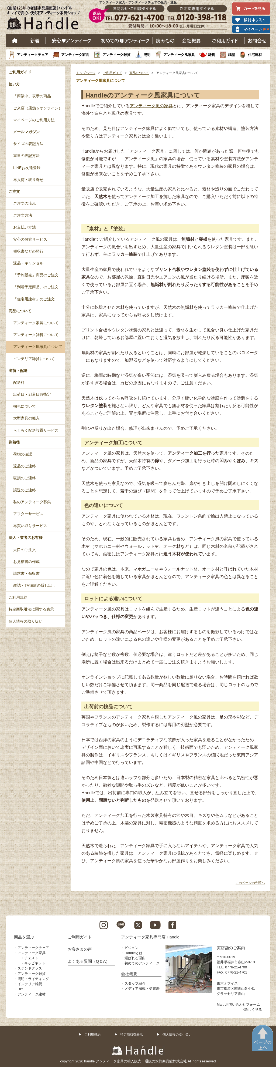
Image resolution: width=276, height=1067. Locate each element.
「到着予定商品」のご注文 (35, 287)
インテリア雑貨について (34, 359)
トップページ (85, 73)
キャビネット (34, 963)
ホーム (15, 40)
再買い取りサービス (30, 526)
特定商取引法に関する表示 (31, 609)
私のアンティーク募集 (32, 502)
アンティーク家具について (35, 323)
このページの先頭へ (250, 883)
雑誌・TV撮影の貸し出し (34, 585)
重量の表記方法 (26, 155)
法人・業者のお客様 (26, 537)
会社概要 (191, 40)
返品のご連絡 (24, 466)
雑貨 (211, 55)
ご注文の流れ (24, 203)
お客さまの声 (80, 949)
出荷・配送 (18, 370)
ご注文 (14, 191)
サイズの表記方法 (28, 144)
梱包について (24, 406)
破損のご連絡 (24, 478)
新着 (35, 40)
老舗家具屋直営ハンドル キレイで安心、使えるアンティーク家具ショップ (45, 19)
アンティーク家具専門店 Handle (150, 937)
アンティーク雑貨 (116, 55)
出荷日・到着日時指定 (32, 394)
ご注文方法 (22, 215)
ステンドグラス (30, 968)
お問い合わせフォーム (242, 1004)
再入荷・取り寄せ (28, 179)
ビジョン (132, 948)
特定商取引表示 (131, 1034)
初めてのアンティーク (142, 963)
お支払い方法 (24, 227)
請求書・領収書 (26, 573)
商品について (139, 73)
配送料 (19, 382)
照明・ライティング (33, 979)
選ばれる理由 (135, 958)
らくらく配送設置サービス (35, 430)
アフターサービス (28, 514)
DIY (20, 989)
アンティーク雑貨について (35, 335)
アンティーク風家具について (37, 346)
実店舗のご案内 (231, 947)
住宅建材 (255, 55)
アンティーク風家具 (179, 55)
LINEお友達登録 (26, 168)
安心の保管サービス (30, 239)
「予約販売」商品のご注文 (35, 275)
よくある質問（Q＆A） (89, 961)
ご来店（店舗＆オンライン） (37, 108)
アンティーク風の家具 (151, 105)
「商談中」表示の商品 (32, 96)
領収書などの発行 (28, 251)
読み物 (165, 40)
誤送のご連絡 (24, 490)
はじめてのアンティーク (125, 40)
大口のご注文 (24, 550)
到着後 (14, 442)
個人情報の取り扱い (26, 621)
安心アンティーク (71, 40)
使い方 (14, 84)
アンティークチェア (32, 55)
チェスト (31, 958)
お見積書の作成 (26, 561)
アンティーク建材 (32, 994)
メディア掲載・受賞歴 (142, 989)
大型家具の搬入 (26, 418)
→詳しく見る (251, 1010)
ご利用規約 (18, 597)
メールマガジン (26, 132)
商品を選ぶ (24, 937)
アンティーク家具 (75, 55)
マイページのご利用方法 (34, 120)
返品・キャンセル (28, 263)
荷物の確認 (22, 454)
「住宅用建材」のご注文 (34, 299)
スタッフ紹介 (135, 983)
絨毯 (231, 55)
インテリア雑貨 (30, 984)
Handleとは (134, 953)
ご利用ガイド (225, 40)
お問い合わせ (257, 40)
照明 (146, 55)
